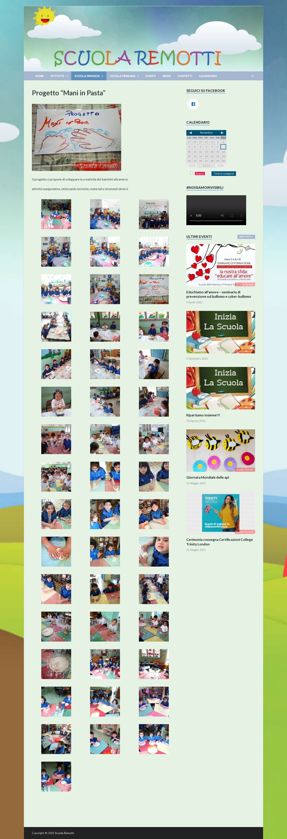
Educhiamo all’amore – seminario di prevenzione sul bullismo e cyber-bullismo (218, 294)
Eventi (150, 76)
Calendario (208, 76)
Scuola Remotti (64, 833)
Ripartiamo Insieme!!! (203, 415)
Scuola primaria (122, 76)
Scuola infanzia (87, 76)
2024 (192, 165)
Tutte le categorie (223, 173)
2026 (220, 165)
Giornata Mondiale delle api (207, 477)
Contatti (185, 76)
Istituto (57, 76)
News (167, 76)
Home (39, 76)
